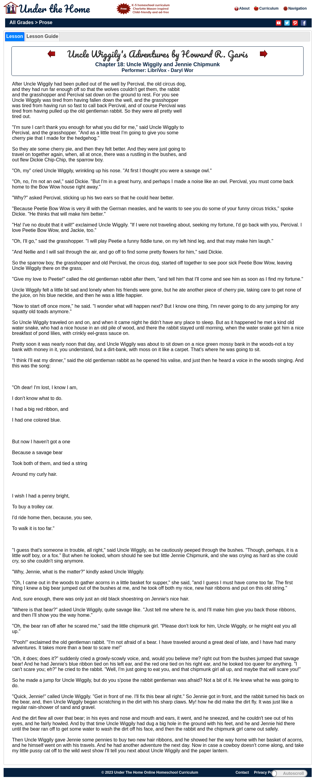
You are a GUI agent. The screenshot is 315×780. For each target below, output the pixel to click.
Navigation (295, 8)
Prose (45, 22)
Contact (242, 772)
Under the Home (95, 8)
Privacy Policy (266, 772)
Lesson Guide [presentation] (42, 36)
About (242, 8)
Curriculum (266, 8)
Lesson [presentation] (14, 36)
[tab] (14, 36)
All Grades (22, 22)
